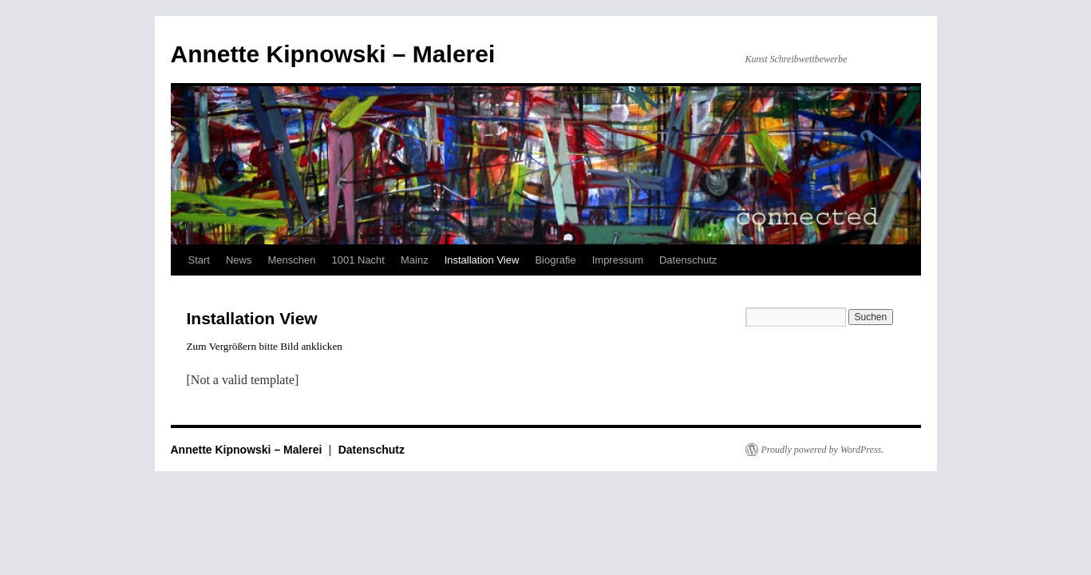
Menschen (291, 260)
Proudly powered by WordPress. (822, 449)
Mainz (415, 260)
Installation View (482, 260)
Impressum (617, 260)
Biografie (555, 260)
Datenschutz (688, 260)
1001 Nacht (358, 260)
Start (199, 260)
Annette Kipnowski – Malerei (333, 54)
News (239, 260)
